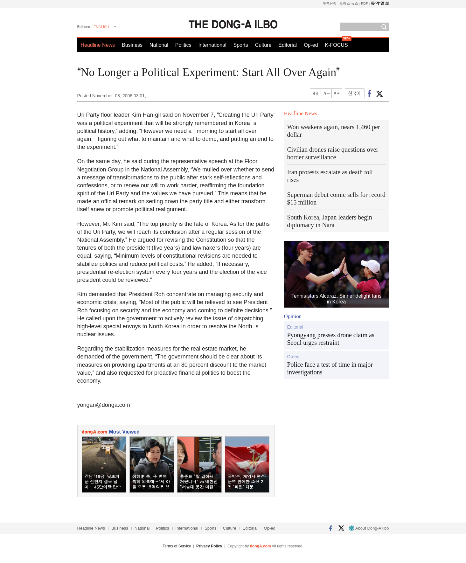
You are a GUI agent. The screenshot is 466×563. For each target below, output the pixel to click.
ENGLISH (101, 27)
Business (132, 45)
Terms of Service (177, 546)
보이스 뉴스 (348, 3)
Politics (183, 45)
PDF (364, 3)
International (212, 45)
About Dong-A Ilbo (369, 528)
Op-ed (311, 45)
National (159, 45)
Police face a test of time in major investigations (330, 368)
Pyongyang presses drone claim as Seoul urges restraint (330, 338)
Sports (240, 45)
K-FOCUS (336, 45)
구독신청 (330, 3)
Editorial (287, 45)
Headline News (98, 45)
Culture (263, 45)
